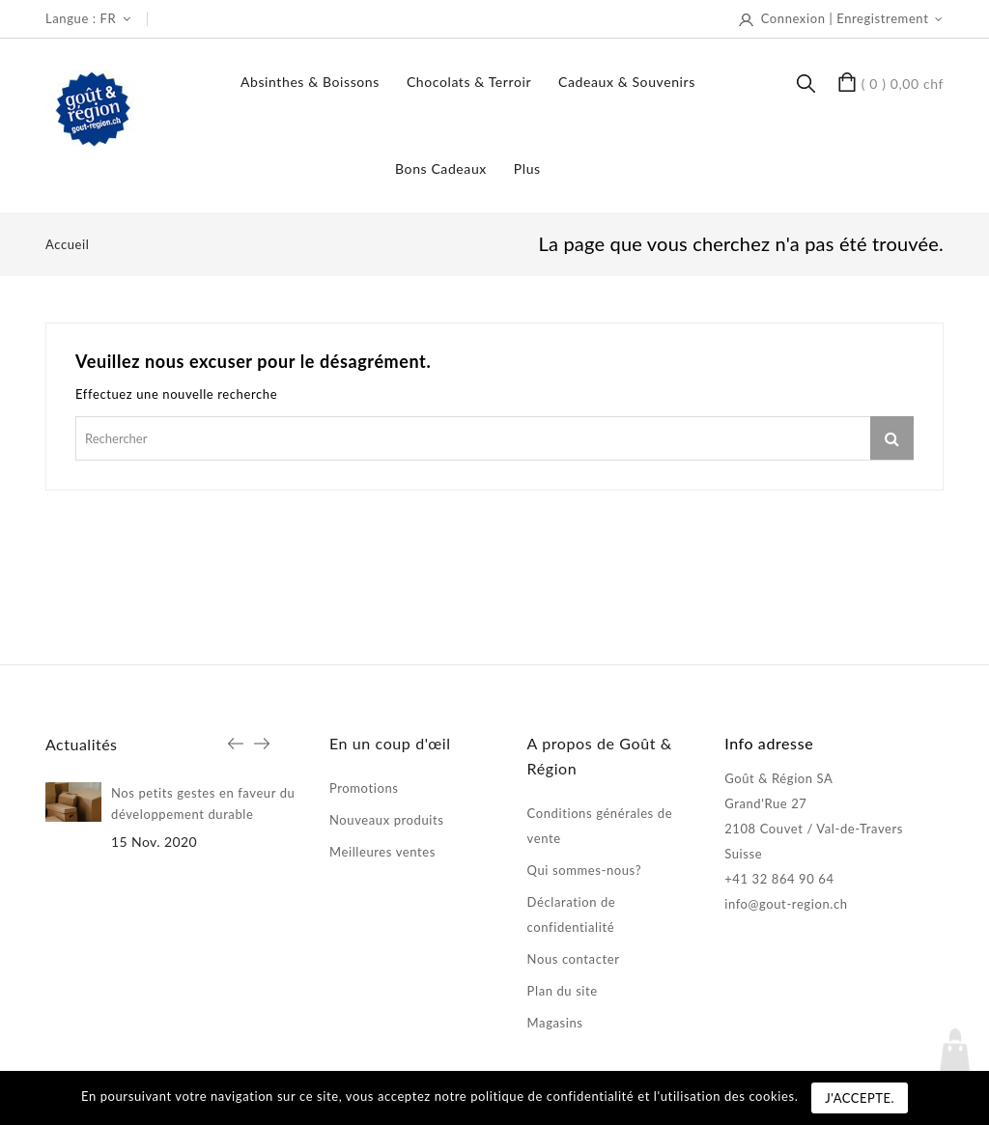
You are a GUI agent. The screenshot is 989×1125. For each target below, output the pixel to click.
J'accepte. (859, 1098)
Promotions (364, 788)
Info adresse (768, 743)
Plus (527, 168)
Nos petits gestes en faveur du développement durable (203, 803)
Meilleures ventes (382, 851)
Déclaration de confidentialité (571, 914)
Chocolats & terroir (469, 81)
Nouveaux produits (386, 820)
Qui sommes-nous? (584, 870)
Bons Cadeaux (441, 168)
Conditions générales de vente (600, 825)
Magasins (555, 1022)
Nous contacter (573, 959)
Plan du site (562, 990)
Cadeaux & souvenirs (626, 81)
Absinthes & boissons (310, 81)
